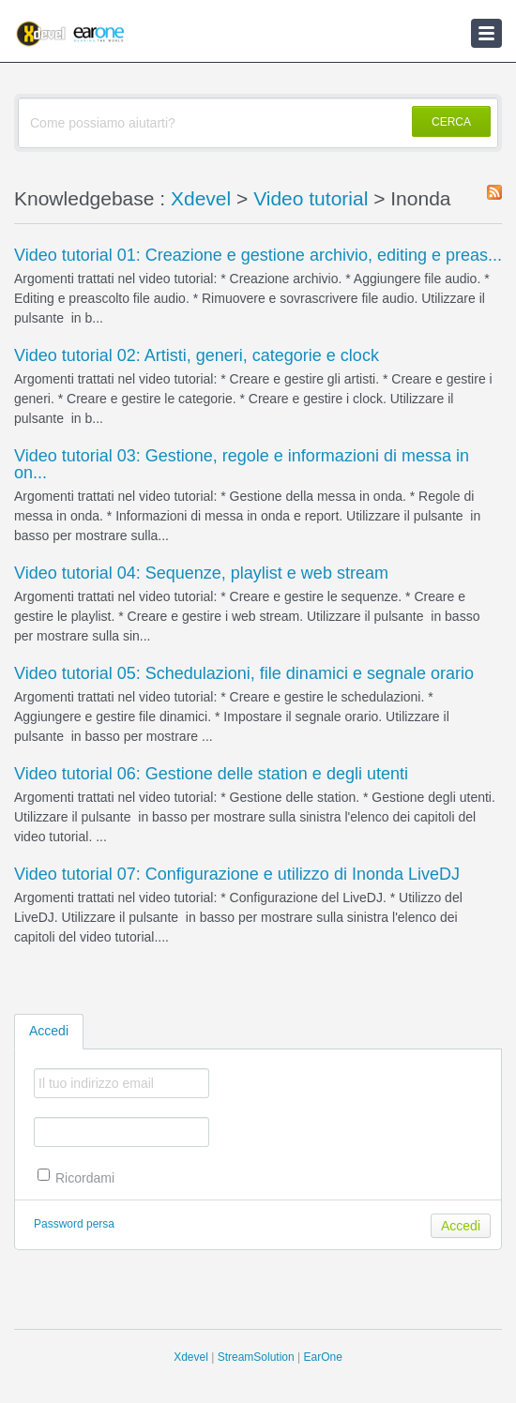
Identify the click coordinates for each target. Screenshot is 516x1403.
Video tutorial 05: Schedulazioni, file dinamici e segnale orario (244, 673)
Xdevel (201, 198)
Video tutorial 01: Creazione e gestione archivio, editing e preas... (258, 255)
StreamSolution (256, 1357)
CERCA (451, 121)
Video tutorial (310, 198)
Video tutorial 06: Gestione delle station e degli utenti (211, 773)
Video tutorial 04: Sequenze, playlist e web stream (201, 573)
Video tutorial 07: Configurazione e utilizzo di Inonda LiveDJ (237, 874)
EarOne (322, 1357)
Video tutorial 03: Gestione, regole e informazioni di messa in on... (241, 464)
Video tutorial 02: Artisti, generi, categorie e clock (196, 355)
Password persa (74, 1223)
